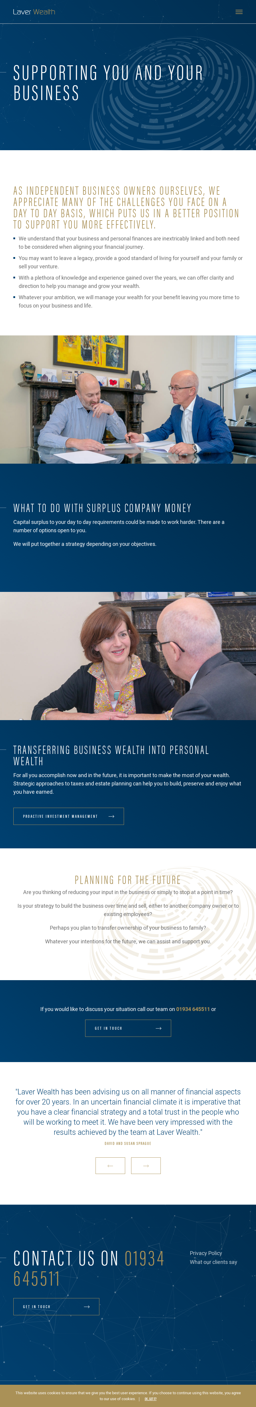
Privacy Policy (206, 1253)
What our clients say (213, 1262)
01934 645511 (193, 1009)
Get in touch (109, 1028)
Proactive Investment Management (60, 816)
